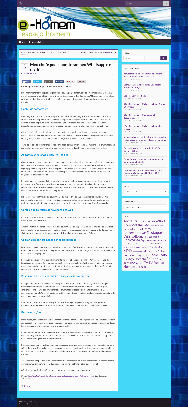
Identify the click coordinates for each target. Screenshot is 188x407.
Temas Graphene (37, 404)
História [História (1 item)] (130, 244)
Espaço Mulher (36, 42)
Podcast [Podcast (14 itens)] (161, 251)
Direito (27, 386)
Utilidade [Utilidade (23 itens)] (141, 266)
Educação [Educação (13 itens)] (153, 236)
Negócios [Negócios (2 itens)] (136, 252)
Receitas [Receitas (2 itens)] (146, 255)
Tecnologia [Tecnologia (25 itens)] (130, 262)
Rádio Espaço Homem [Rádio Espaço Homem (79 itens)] (145, 257)
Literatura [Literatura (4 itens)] (127, 247)
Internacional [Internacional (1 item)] (144, 244)
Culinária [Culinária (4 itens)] (153, 225)
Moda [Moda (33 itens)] (153, 247)
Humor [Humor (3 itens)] (136, 244)
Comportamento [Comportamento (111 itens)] (136, 225)
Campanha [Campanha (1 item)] (141, 222)
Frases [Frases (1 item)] (125, 244)
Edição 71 (38, 73)
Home (22, 42)
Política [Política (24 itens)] (128, 255)
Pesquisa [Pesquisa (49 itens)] (151, 251)
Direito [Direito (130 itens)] (129, 236)
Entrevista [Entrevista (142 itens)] (131, 240)
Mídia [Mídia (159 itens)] (128, 250)
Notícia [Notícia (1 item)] (142, 251)
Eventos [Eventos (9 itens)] (162, 240)
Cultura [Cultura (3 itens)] (160, 226)
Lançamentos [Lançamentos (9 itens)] (155, 243)
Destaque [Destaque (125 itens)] (154, 232)
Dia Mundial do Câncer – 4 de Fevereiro (97, 52)
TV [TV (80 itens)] (146, 263)
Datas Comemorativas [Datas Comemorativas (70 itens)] (137, 231)
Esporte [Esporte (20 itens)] (145, 240)
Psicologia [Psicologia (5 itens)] (138, 255)
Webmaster (28, 73)
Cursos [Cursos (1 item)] (139, 229)
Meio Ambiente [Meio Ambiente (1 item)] (144, 247)
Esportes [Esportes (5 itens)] (154, 240)
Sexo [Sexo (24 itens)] (160, 259)
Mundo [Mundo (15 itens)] (161, 247)
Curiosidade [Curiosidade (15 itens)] (130, 228)
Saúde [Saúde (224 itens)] (151, 258)
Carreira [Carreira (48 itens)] (151, 221)
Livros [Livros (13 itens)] (135, 247)
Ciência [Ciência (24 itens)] (161, 221)
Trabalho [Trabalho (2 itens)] (140, 263)
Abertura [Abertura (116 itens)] (130, 221)
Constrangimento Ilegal (134, 95)
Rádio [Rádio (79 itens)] (154, 255)
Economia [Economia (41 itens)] (141, 236)
